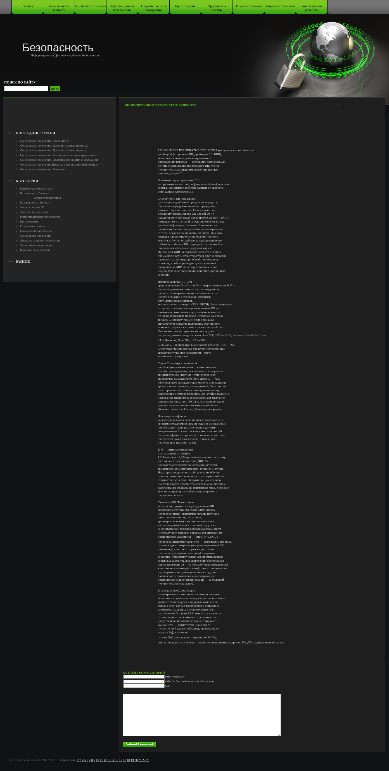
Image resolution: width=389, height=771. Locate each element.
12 (104, 760)
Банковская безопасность (36, 188)
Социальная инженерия (35, 235)
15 (116, 760)
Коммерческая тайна (47, 197)
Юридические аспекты (217, 8)
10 (97, 760)
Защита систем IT (32, 207)
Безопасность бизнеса (90, 6)
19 (132, 760)
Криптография (185, 6)
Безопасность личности (58, 8)
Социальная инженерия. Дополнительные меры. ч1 (54, 150)
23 (147, 760)
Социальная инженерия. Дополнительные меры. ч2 (54, 145)
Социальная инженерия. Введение (42, 169)
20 (136, 760)
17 (124, 760)
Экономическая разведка (311, 8)
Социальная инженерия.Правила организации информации (59, 164)
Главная (27, 6)
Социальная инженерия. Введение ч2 (44, 140)
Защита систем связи (280, 6)
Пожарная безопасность (36, 231)
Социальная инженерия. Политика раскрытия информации (59, 159)
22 (143, 760)
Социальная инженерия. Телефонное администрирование (58, 155)
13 (108, 760)
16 (120, 760)
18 (128, 760)
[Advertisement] (59, 116)
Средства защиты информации (153, 8)
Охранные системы (248, 6)
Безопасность (58, 47)
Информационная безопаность (122, 8)
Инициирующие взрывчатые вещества (161, 105)
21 (139, 760)
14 (112, 760)
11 (101, 760)
